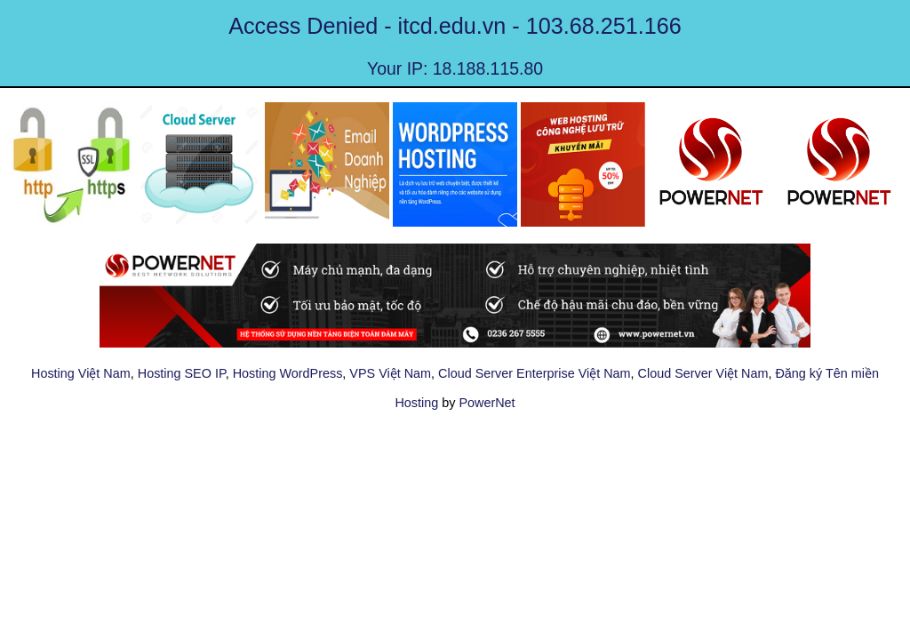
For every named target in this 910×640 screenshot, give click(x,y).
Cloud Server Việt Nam (703, 373)
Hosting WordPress (288, 373)
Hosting (416, 403)
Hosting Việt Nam (81, 373)
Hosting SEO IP (182, 373)
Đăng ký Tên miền (827, 373)
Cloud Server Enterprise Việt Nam (534, 373)
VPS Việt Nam (390, 373)
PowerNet (487, 403)
